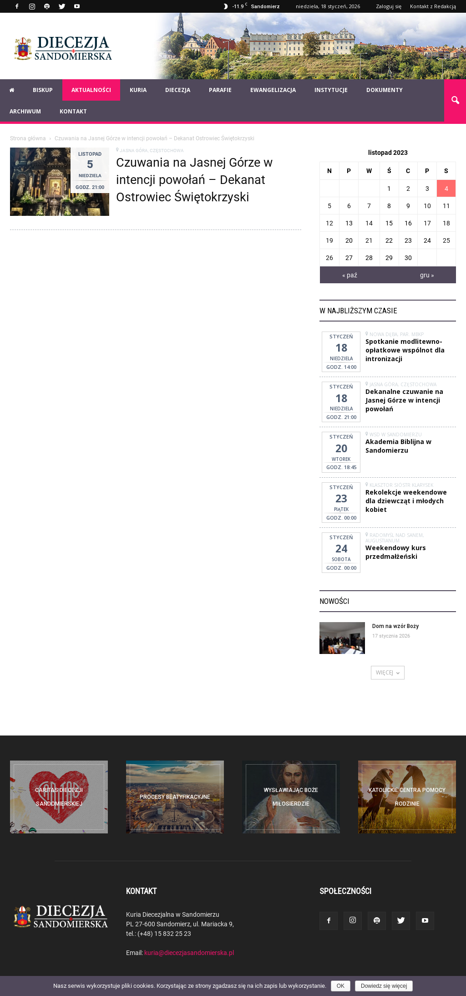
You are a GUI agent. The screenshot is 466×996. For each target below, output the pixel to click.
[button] (455, 101)
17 (427, 223)
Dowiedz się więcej (384, 986)
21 (369, 240)
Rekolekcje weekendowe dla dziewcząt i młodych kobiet (406, 501)
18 (446, 223)
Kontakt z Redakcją (433, 6)
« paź (349, 275)
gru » (427, 275)
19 (329, 240)
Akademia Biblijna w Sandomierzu (398, 446)
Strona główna (28, 138)
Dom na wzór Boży (395, 626)
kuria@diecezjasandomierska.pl (189, 952)
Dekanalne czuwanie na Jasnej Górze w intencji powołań (404, 400)
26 (329, 257)
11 (446, 205)
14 (369, 223)
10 (427, 205)
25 (446, 240)
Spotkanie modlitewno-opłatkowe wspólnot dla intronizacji (405, 350)
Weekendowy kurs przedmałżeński (395, 552)
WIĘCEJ (388, 672)
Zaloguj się (388, 6)
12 (329, 223)
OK (340, 986)
